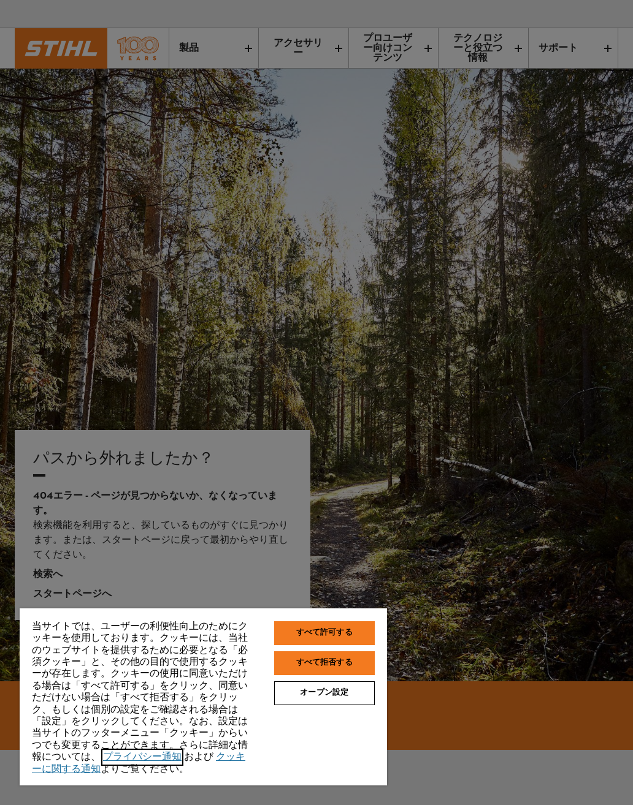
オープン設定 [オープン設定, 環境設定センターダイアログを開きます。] (324, 692)
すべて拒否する (324, 662)
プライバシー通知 (142, 757)
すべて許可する (324, 632)
